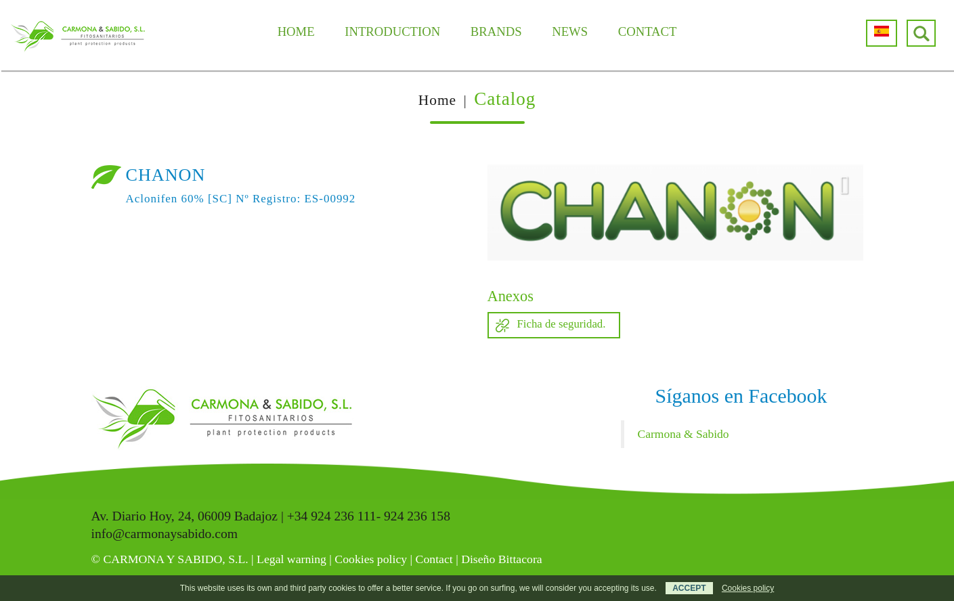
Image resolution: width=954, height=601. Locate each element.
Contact (434, 559)
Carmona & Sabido (683, 434)
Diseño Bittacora (501, 559)
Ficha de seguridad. (561, 323)
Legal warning (291, 559)
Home (437, 100)
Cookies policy (370, 559)
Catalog (505, 99)
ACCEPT (689, 588)
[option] (675, 212)
